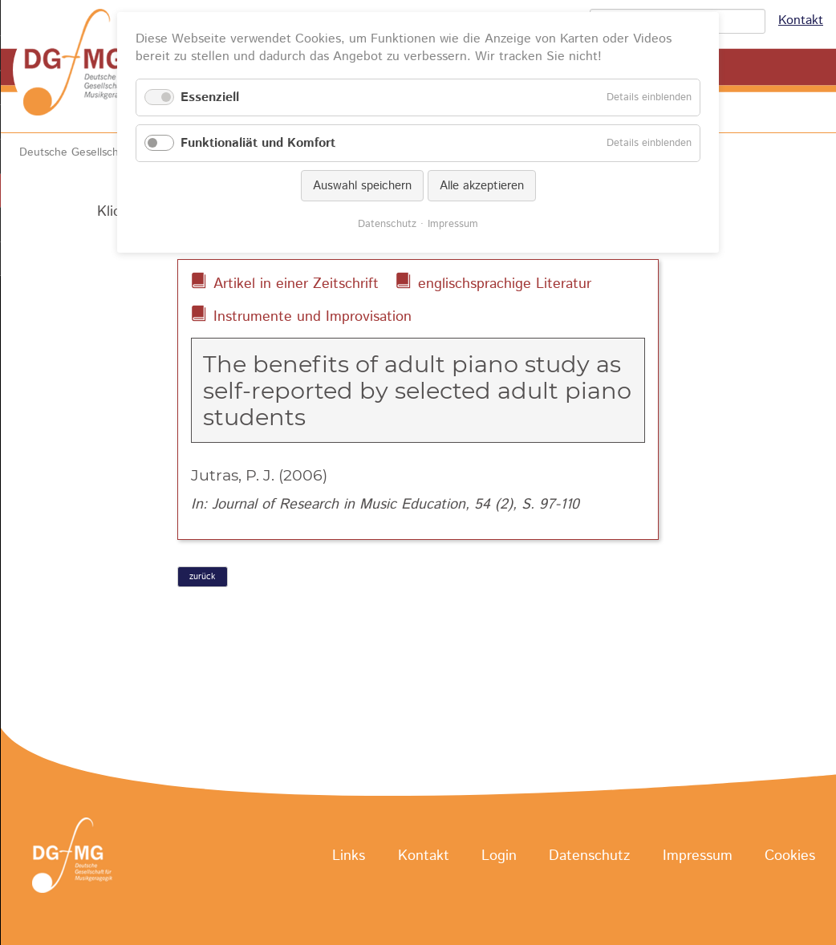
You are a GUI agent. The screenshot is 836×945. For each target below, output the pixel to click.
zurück (202, 576)
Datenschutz (589, 856)
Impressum (698, 856)
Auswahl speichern (362, 185)
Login (499, 856)
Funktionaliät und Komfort (258, 143)
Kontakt (800, 20)
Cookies (790, 856)
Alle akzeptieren (482, 185)
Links (348, 856)
